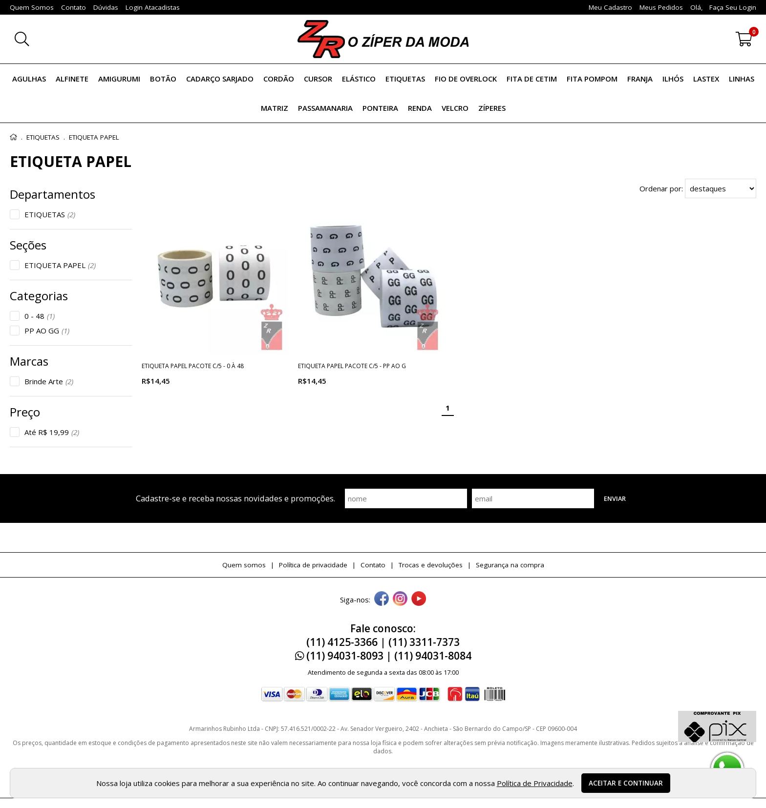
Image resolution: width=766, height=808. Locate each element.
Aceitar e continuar (626, 783)
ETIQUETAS (49, 214)
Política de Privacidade (535, 783)
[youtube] (418, 599)
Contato (373, 564)
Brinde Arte (48, 381)
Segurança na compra (510, 564)
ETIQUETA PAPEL (60, 265)
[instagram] (400, 599)
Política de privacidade (313, 564)
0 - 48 (39, 316)
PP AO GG (46, 330)
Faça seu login (732, 7)
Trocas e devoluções (431, 564)
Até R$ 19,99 (51, 432)
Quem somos (244, 564)
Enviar (615, 498)
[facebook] (381, 599)
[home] (383, 39)
